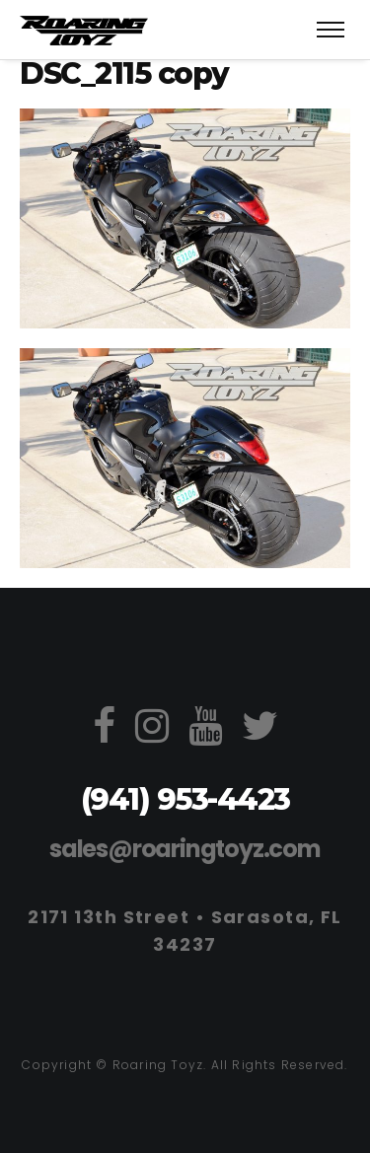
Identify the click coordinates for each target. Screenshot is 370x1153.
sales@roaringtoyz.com (185, 848)
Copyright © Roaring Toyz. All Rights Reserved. (184, 1064)
